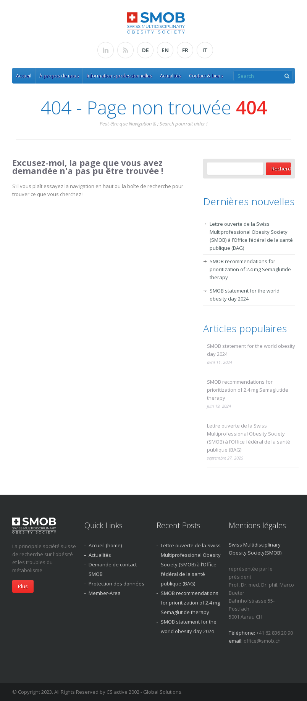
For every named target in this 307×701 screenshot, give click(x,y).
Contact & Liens (206, 75)
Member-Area (105, 593)
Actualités (170, 75)
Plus (23, 586)
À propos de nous (59, 75)
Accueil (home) (105, 545)
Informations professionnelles (119, 75)
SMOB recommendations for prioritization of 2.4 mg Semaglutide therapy (250, 269)
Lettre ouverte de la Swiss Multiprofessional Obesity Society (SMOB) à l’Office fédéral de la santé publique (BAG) (248, 437)
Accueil (23, 75)
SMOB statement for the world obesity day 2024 (251, 349)
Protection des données (116, 583)
